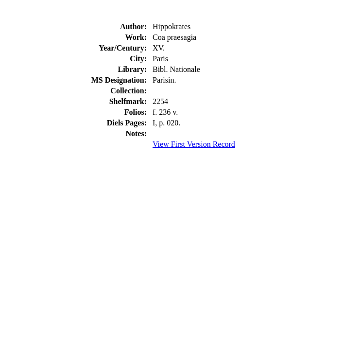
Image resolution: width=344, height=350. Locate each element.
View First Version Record (194, 144)
